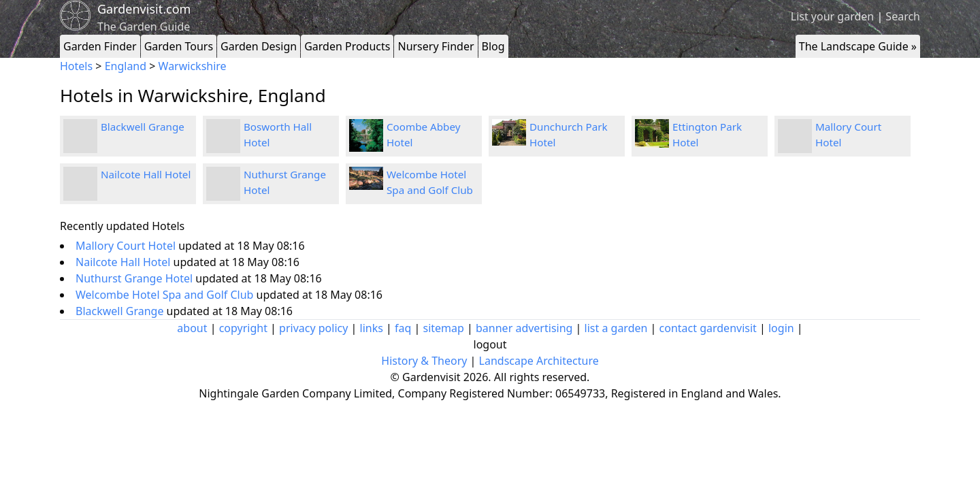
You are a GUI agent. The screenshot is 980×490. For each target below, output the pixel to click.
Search (902, 16)
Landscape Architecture (539, 360)
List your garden (832, 16)
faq (403, 328)
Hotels (76, 66)
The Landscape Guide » (858, 46)
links (371, 328)
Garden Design (258, 46)
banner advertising (524, 328)
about (192, 328)
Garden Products (347, 46)
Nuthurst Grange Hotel (135, 278)
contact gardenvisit (708, 328)
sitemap (443, 328)
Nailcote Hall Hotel (146, 174)
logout (490, 344)
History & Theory (424, 360)
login (781, 328)
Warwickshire (193, 66)
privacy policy (313, 328)
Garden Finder (100, 46)
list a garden (616, 328)
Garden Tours (178, 46)
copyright (243, 328)
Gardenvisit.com (144, 9)
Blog (493, 46)
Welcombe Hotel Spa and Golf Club (166, 294)
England (125, 66)
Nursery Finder (435, 46)
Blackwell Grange (142, 126)
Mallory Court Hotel (127, 245)
